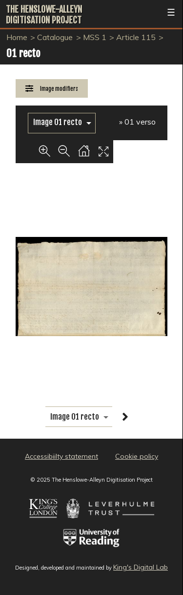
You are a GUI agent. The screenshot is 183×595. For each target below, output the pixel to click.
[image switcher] (61, 122)
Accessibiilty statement (61, 456)
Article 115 (136, 37)
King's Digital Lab (140, 567)
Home (16, 37)
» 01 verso (137, 122)
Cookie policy (136, 456)
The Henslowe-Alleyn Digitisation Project (44, 14)
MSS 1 (94, 37)
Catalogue (55, 37)
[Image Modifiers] (52, 88)
